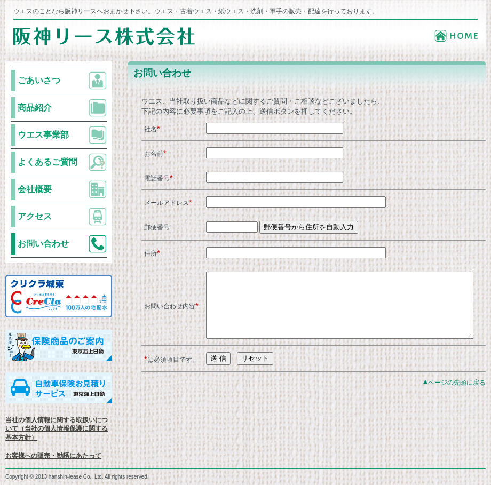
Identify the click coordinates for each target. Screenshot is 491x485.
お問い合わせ (43, 243)
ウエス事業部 (43, 134)
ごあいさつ (39, 80)
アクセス (35, 216)
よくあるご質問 (47, 161)
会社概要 (35, 189)
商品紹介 (35, 107)
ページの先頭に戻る (457, 399)
